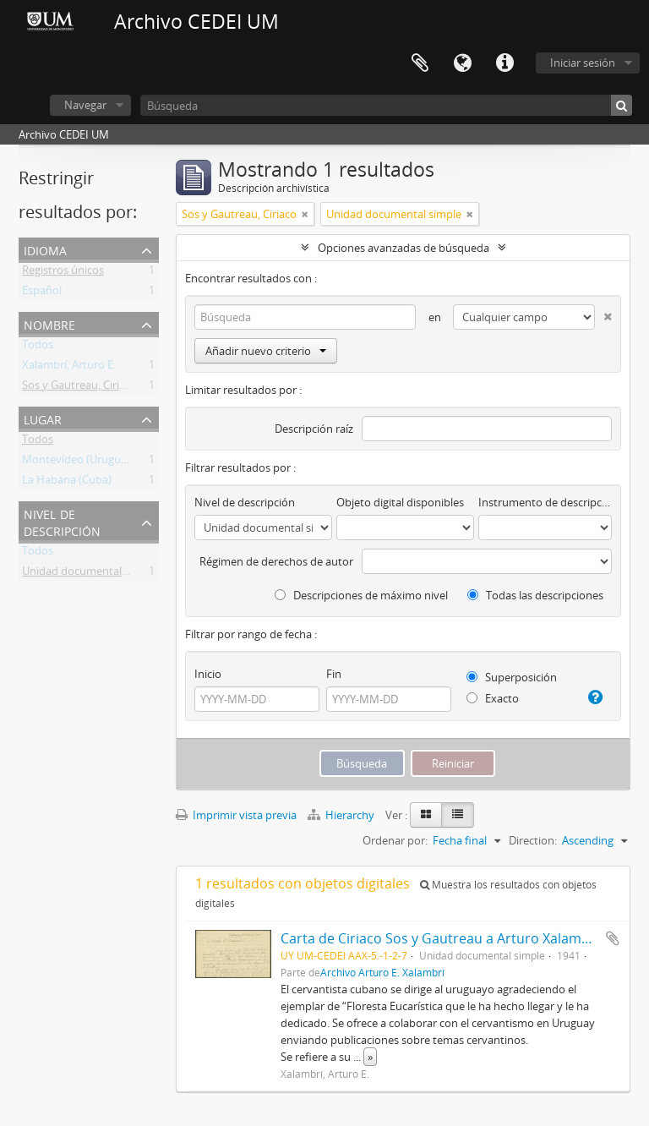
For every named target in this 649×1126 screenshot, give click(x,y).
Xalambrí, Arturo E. (69, 367)
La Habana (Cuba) (67, 482)
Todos (37, 347)
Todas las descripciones (535, 595)
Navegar (85, 104)
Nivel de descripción (62, 521)
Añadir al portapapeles (612, 938)
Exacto (492, 698)
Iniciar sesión (582, 62)
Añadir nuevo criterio (265, 350)
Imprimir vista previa (236, 815)
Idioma (462, 63)
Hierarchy (342, 815)
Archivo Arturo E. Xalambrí (382, 972)
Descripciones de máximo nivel (361, 595)
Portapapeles (420, 63)
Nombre (49, 323)
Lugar (43, 418)
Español (42, 293)
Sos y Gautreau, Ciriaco (79, 388)
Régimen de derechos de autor (276, 561)
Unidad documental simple (89, 574)
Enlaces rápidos (504, 63)
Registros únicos (63, 273)
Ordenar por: (395, 840)
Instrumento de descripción (545, 502)
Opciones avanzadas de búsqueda (403, 247)
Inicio (207, 673)
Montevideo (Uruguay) (79, 462)
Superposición (511, 677)
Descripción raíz (314, 428)
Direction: (533, 840)
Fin (333, 673)
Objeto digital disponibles (400, 502)
